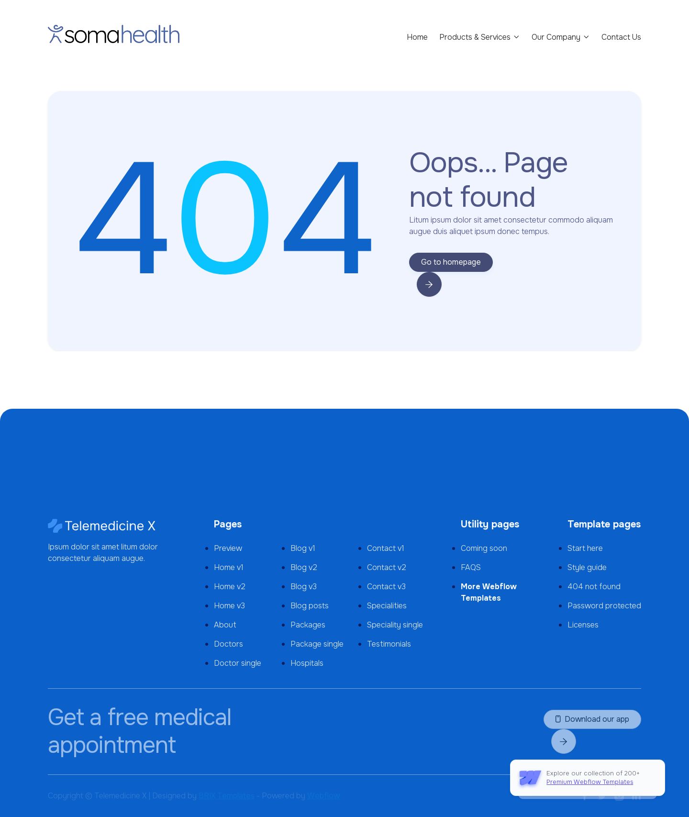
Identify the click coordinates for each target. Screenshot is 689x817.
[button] (479, 37)
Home (417, 37)
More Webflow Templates (489, 592)
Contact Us (621, 37)
